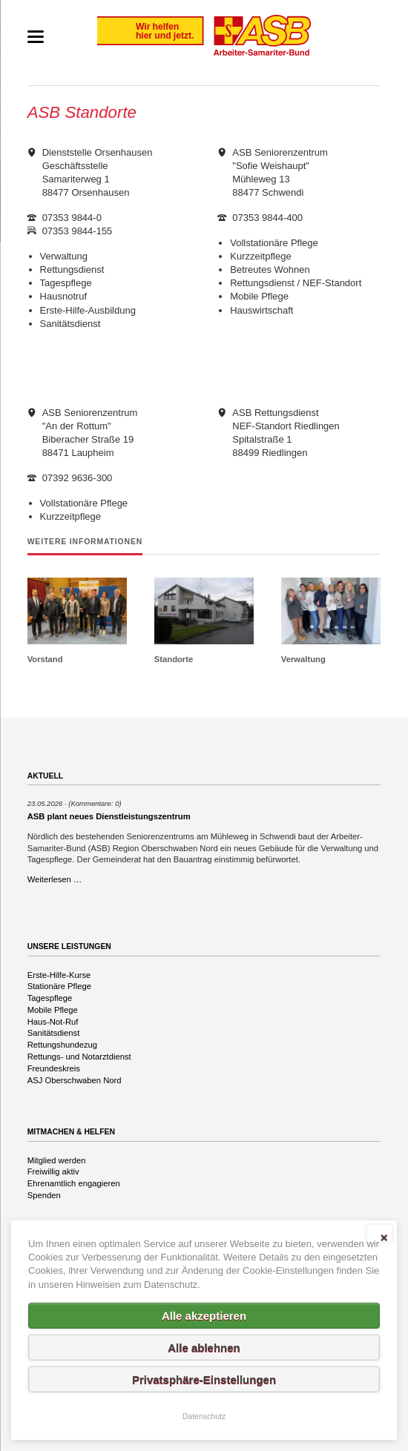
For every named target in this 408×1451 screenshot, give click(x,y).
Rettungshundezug (62, 1044)
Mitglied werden (56, 1160)
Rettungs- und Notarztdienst (79, 1056)
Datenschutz (204, 1416)
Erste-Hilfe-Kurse (59, 975)
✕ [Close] (384, 1237)
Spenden (44, 1195)
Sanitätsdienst (53, 1032)
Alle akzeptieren (204, 1315)
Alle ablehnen (204, 1347)
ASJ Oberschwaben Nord (74, 1080)
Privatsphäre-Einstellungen (204, 1379)
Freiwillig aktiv (53, 1171)
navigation (35, 36)
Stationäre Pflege (59, 986)
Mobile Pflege (52, 1009)
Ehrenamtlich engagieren (73, 1183)
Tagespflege (50, 998)
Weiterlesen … (54, 879)
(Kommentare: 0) (94, 803)
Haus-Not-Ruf (53, 1021)
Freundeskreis (53, 1068)
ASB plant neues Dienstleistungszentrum (109, 816)
